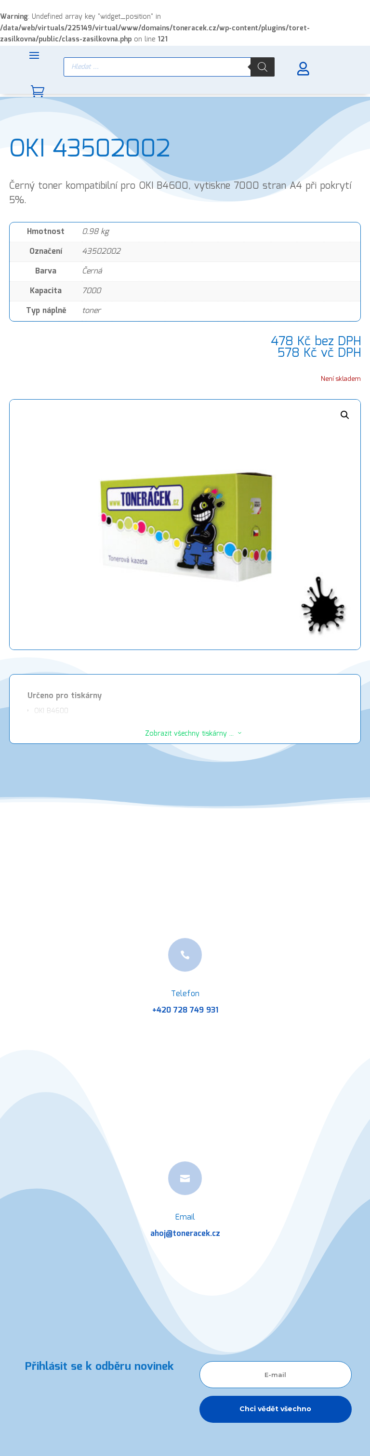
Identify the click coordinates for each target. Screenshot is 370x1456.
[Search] (263, 67)
